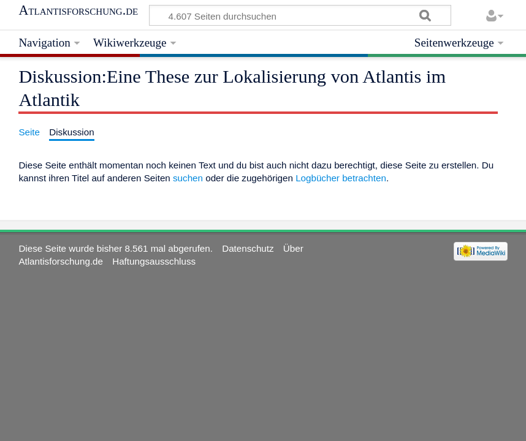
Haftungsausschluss (154, 261)
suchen (188, 178)
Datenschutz (247, 248)
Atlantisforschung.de (78, 10)
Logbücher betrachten (340, 178)
